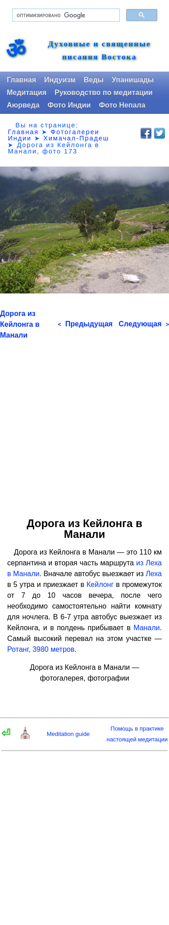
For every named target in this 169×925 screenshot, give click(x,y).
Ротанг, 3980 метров (40, 649)
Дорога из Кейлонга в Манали (20, 324)
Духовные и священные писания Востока (99, 50)
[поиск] (65, 15)
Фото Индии (69, 105)
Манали (146, 628)
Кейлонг (100, 584)
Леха (154, 574)
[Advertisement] (84, 425)
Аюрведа (23, 105)
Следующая (144, 324)
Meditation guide (68, 734)
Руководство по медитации (104, 92)
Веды (94, 80)
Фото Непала (122, 105)
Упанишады (133, 80)
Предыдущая (85, 324)
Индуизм (60, 80)
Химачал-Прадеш (76, 138)
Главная (21, 80)
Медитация (26, 92)
